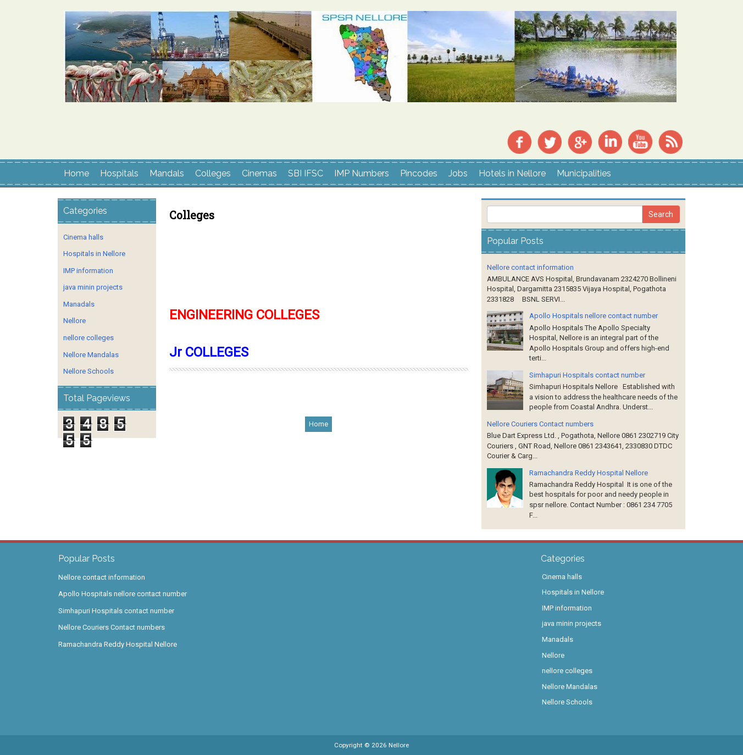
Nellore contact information (530, 267)
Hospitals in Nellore (94, 253)
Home (76, 173)
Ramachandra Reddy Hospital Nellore (588, 473)
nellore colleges (88, 338)
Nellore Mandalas (91, 355)
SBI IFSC (305, 173)
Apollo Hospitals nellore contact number (593, 316)
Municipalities (584, 173)
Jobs (458, 173)
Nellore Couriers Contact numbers (540, 424)
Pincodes (418, 173)
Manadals (79, 304)
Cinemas (259, 173)
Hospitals (119, 173)
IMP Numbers (361, 173)
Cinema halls (83, 237)
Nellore (74, 321)
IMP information (88, 271)
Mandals (166, 173)
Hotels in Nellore (512, 173)
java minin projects (93, 287)
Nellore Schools (88, 371)
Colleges (213, 173)
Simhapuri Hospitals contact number (587, 375)
